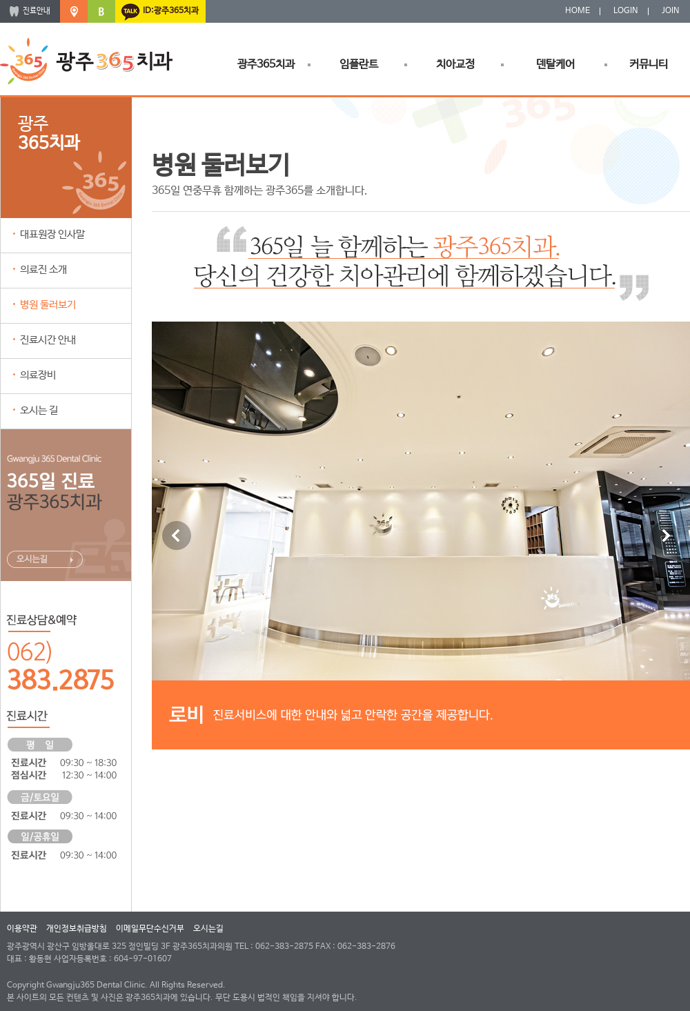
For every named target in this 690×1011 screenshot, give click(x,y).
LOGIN (625, 11)
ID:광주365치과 (171, 11)
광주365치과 (266, 64)
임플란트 (358, 64)
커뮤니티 (648, 64)
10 (500, 763)
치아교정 (455, 64)
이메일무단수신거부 (150, 929)
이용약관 (22, 929)
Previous (176, 535)
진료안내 (36, 11)
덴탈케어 (555, 64)
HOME (577, 11)
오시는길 (208, 929)
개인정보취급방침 (76, 929)
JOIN (671, 11)
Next (665, 535)
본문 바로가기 (0, 0)
